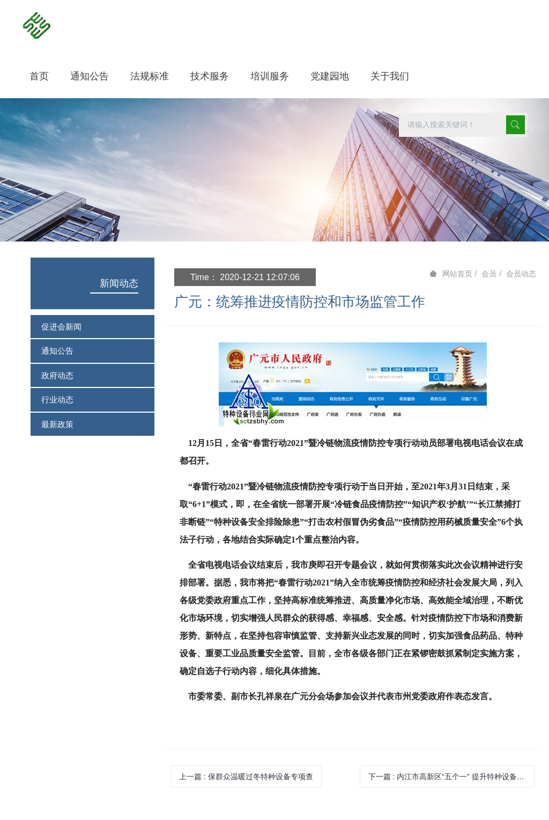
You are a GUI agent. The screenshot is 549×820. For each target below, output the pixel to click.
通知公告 (57, 350)
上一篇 (246, 776)
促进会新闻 (61, 326)
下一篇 (451, 776)
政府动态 (57, 375)
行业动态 (57, 399)
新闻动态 (119, 283)
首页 (39, 76)
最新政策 (57, 424)
